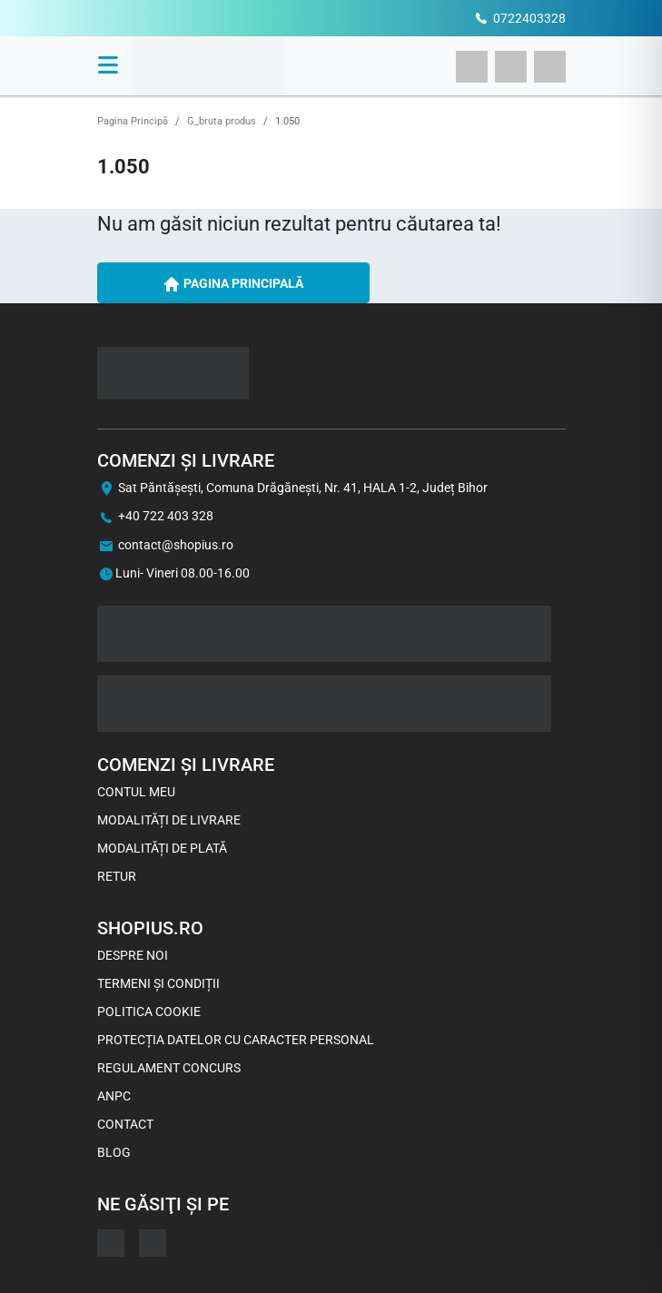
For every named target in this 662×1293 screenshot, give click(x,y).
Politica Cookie (149, 1011)
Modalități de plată (162, 848)
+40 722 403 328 (165, 515)
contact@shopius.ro (175, 545)
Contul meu (136, 792)
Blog (114, 1152)
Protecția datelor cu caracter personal (235, 1039)
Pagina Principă (132, 121)
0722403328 (529, 18)
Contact (125, 1124)
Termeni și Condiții (158, 983)
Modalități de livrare (169, 820)
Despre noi (132, 955)
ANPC (114, 1096)
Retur (116, 876)
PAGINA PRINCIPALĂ (233, 284)
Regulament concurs (169, 1068)
